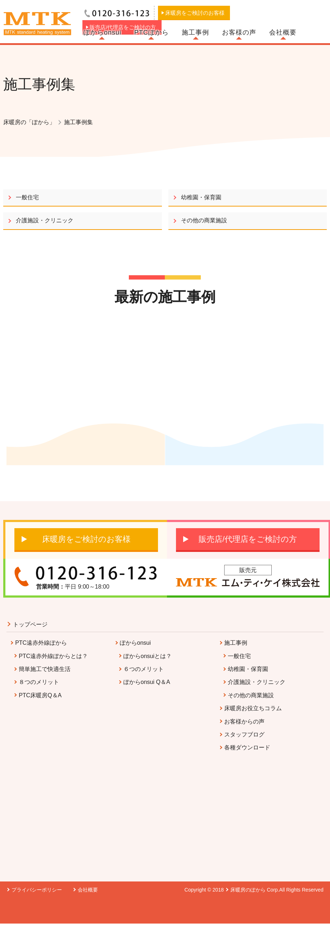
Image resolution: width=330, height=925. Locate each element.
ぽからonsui (102, 32)
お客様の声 (239, 32)
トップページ (30, 624)
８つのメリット (39, 682)
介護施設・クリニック (44, 220)
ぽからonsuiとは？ (147, 656)
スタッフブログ (244, 734)
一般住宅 (27, 197)
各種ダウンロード (247, 747)
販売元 (248, 570)
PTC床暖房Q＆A (40, 695)
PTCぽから (151, 32)
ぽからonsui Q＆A (146, 682)
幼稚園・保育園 (201, 197)
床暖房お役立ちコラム (253, 708)
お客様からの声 (244, 721)
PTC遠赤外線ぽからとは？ (53, 656)
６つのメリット (143, 669)
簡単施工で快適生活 (45, 669)
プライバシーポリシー (37, 890)
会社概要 (283, 32)
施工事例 (195, 32)
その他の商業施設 (204, 220)
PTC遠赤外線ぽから (41, 643)
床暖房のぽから (248, 890)
